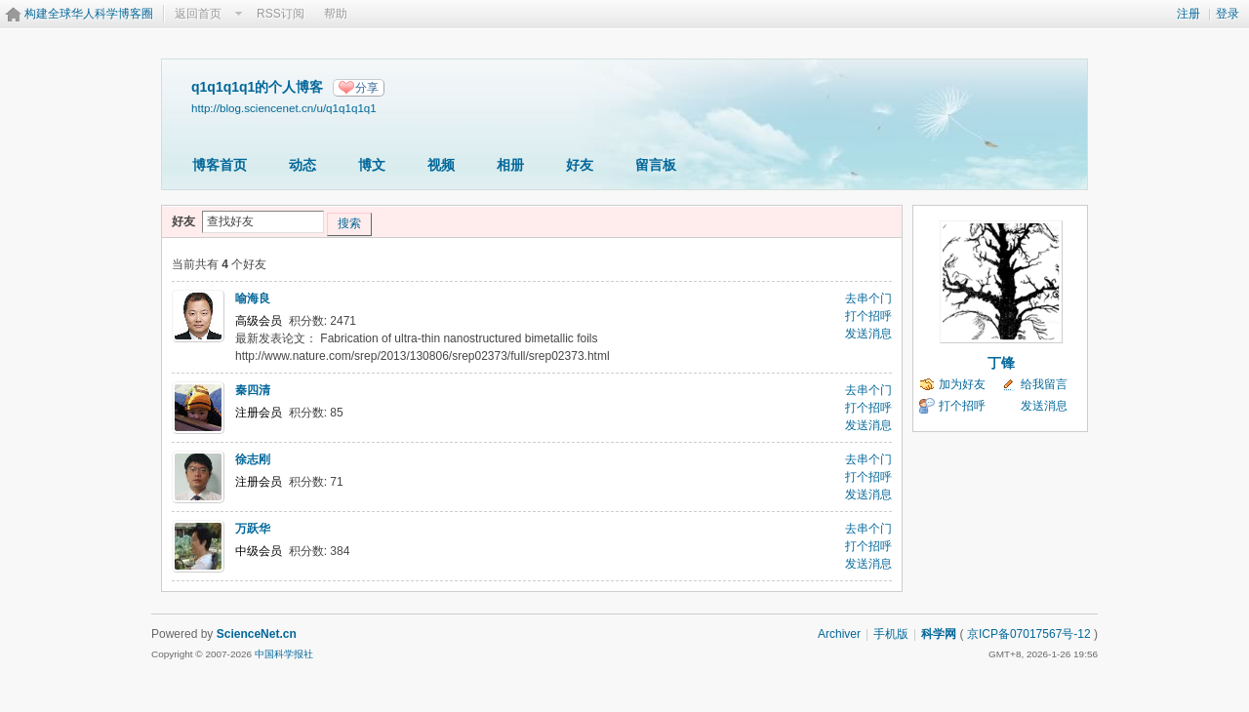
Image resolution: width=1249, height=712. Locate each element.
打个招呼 (868, 316)
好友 (579, 165)
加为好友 (962, 384)
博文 (371, 165)
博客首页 (219, 165)
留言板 (655, 165)
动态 (302, 165)
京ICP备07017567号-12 (1029, 634)
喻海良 (252, 298)
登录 (1227, 13)
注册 (1188, 13)
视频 (441, 165)
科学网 (938, 634)
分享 (367, 88)
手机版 (890, 634)
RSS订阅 (280, 13)
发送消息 (868, 333)
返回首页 (198, 13)
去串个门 (868, 298)
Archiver (839, 634)
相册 (510, 165)
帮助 (335, 13)
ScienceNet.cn (257, 634)
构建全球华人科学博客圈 (88, 13)
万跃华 (252, 528)
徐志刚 (252, 459)
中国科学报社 (284, 654)
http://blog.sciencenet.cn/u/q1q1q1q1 (284, 107)
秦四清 (252, 390)
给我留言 (1044, 384)
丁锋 (1001, 363)
